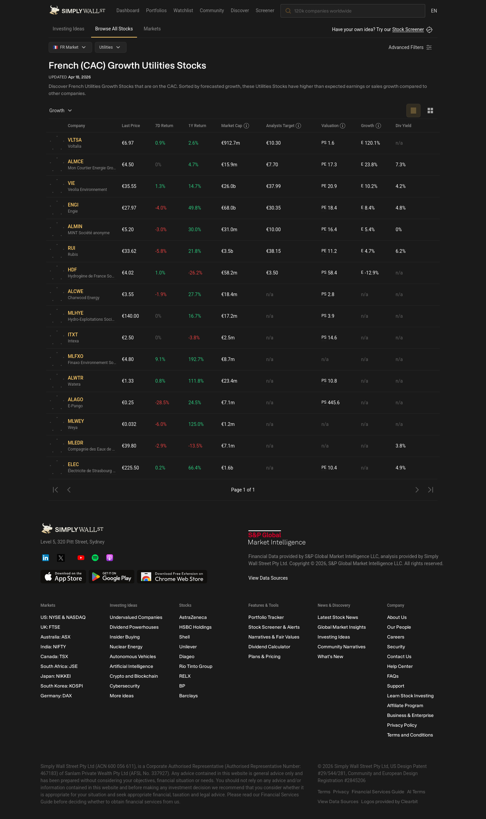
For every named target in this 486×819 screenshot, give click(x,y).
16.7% (194, 316)
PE (323, 164)
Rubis (73, 254)
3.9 (327, 316)
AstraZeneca (193, 617)
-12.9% (370, 273)
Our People (399, 627)
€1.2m (228, 424)
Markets (152, 28)
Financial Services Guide (378, 792)
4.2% (401, 186)
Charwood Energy (84, 298)
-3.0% (161, 229)
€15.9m (229, 164)
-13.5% (195, 446)
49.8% (194, 208)
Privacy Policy (402, 725)
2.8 (327, 294)
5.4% (368, 229)
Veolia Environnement (87, 190)
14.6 (329, 338)
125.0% (196, 424)
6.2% (401, 251)
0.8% (160, 381)
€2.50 (128, 337)
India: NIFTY (53, 647)
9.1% (160, 359)
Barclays (188, 696)
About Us (397, 617)
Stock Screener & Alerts (274, 627)
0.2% (160, 468)
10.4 (329, 468)
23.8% (369, 165)
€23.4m (229, 381)
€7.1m (228, 402)
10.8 (329, 381)
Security (396, 647)
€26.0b (228, 186)
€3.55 (128, 294)
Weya (73, 428)
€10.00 (273, 229)
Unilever (188, 647)
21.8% (194, 251)
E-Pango (75, 406)
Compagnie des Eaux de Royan (92, 449)
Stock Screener (408, 29)
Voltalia (74, 146)
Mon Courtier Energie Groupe (92, 168)
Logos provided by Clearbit (389, 801)
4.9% (401, 468)
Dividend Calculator (269, 647)
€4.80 (128, 359)
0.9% (160, 143)
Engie (73, 211)
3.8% (401, 446)
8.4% (368, 208)
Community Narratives (342, 647)
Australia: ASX (55, 637)
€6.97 (128, 143)
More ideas (122, 696)
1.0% (160, 272)
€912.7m (230, 143)
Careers (395, 637)
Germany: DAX (56, 696)
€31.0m (229, 229)
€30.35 (273, 208)
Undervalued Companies (136, 617)
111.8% (196, 381)
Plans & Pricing (264, 656)
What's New (330, 656)
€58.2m (229, 272)
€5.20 (128, 229)
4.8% (401, 208)
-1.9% (161, 294)
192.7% (196, 359)
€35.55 (129, 186)
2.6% (193, 143)
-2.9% (161, 446)
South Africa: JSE (59, 666)
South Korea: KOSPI (61, 686)
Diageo (186, 656)
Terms (324, 792)
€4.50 (128, 164)
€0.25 (128, 402)
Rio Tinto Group (195, 666)
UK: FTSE (50, 627)
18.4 (329, 208)
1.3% (160, 186)
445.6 (330, 403)
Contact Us (399, 656)
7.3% (401, 164)
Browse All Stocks (114, 28)
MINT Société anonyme (89, 233)
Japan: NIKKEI (55, 676)
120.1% (370, 143)
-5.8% (161, 251)
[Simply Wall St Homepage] (77, 10)
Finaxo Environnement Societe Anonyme (92, 363)
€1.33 (128, 381)
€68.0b (228, 208)
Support (395, 686)
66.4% (194, 468)
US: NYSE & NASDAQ (63, 617)
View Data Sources (268, 578)
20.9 (329, 186)
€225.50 (130, 468)
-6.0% (161, 424)
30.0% (194, 229)
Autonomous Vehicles (133, 656)
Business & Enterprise (410, 715)
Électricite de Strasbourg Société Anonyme (92, 471)
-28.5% (162, 402)
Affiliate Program (405, 705)
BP (182, 686)
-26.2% (195, 272)
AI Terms (416, 792)
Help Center (400, 666)
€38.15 (273, 251)
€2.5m (228, 337)
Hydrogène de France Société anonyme (92, 276)
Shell (184, 637)
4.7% (193, 164)
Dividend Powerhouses (134, 627)
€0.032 (129, 424)
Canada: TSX (54, 656)
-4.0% (161, 208)
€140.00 (130, 316)
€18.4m (229, 294)
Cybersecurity (125, 686)
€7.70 (272, 164)
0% (158, 164)
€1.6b (227, 468)
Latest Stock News (338, 617)
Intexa (73, 341)
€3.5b (227, 251)
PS (323, 143)
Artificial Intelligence (131, 666)
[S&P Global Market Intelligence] (277, 539)
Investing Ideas (68, 28)
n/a (399, 143)
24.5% (194, 402)
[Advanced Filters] (410, 47)
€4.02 (128, 272)
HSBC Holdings (195, 627)
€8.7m (228, 359)
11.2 (329, 251)
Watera (74, 384)
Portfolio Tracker (266, 617)
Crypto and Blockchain (134, 676)
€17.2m (229, 316)
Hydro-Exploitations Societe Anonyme (92, 319)
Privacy (341, 792)
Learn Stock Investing (410, 696)
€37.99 (273, 186)
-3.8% (194, 337)
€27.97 (129, 208)
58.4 (329, 273)
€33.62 (129, 251)
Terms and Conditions (410, 735)
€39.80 (129, 446)
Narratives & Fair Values (273, 637)
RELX (185, 676)
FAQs (393, 676)
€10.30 (273, 143)
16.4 (329, 229)
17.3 (329, 165)
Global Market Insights (342, 627)
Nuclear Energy (126, 647)
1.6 (327, 143)
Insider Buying (125, 637)
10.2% (369, 186)
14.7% (194, 186)
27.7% (194, 294)
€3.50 (272, 272)
